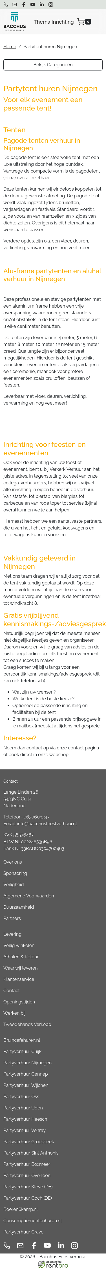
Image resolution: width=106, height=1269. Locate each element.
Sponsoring (15, 873)
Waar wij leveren (20, 968)
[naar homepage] (14, 21)
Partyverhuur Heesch (25, 1119)
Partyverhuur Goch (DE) (27, 1198)
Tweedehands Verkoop (27, 1024)
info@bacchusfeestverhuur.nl (47, 823)
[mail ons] (14, 4)
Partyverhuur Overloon (26, 1175)
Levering (12, 934)
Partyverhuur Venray (24, 1130)
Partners (12, 918)
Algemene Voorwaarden (28, 896)
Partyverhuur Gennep (25, 1074)
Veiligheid (13, 884)
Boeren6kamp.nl (20, 1209)
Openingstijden (19, 1002)
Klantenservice (18, 979)
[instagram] (50, 4)
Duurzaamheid (18, 907)
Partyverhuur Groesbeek (28, 1141)
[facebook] (23, 4)
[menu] (99, 22)
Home (9, 46)
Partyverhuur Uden (23, 1108)
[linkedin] (41, 4)
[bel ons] (5, 4)
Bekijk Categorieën (52, 64)
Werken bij (14, 1013)
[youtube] (32, 4)
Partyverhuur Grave (23, 1232)
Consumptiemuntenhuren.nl (32, 1220)
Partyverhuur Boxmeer (26, 1164)
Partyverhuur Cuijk (22, 1051)
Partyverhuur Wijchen (25, 1085)
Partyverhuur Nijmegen (27, 1062)
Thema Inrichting (54, 22)
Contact (11, 990)
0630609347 (37, 817)
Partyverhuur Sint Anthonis (30, 1153)
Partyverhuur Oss (21, 1096)
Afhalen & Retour (21, 956)
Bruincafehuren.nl (21, 1040)
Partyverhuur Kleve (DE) (27, 1186)
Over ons (12, 862)
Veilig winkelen (18, 945)
